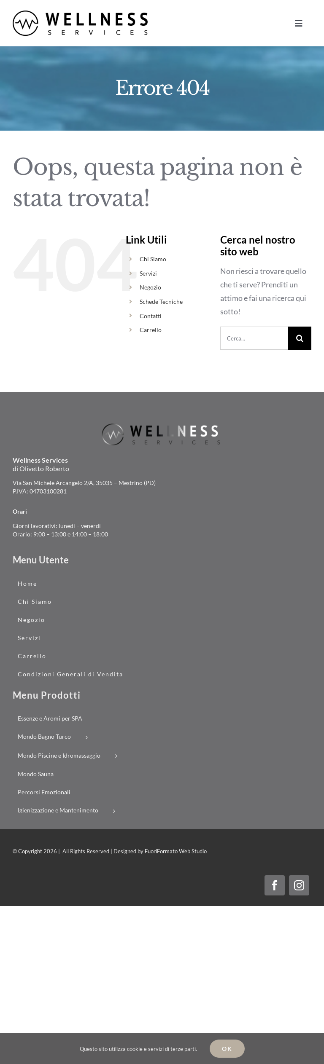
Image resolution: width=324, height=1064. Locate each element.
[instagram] (299, 885)
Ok (227, 1048)
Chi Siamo (153, 259)
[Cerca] (299, 338)
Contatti (151, 315)
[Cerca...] (254, 338)
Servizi (148, 273)
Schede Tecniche (161, 301)
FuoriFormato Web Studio (176, 851)
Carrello (151, 329)
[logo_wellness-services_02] (162, 425)
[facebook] (275, 885)
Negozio (150, 287)
